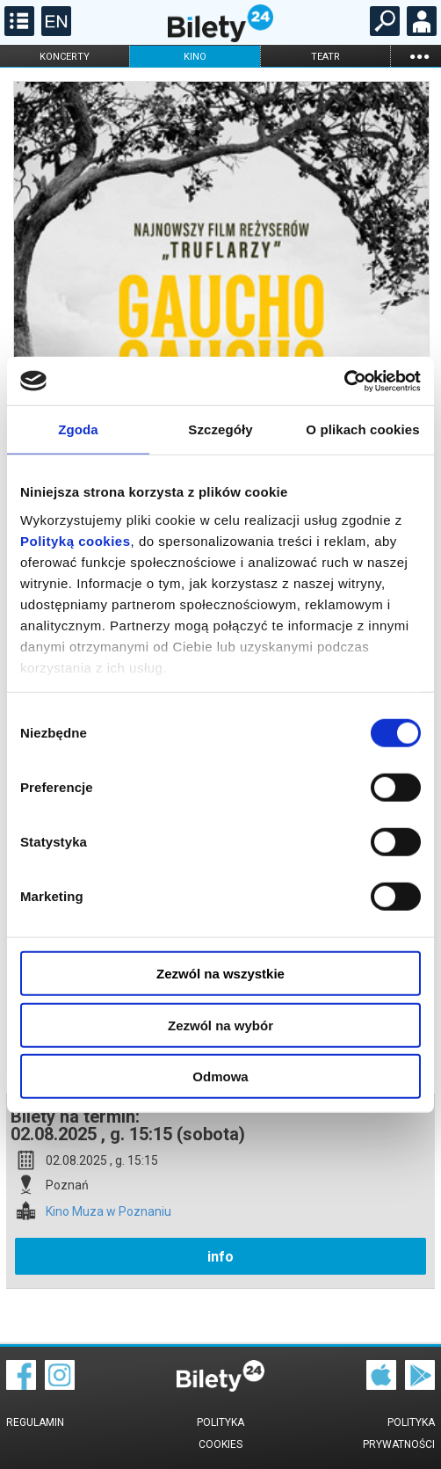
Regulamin (35, 1422)
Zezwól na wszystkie (220, 973)
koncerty (65, 56)
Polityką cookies (75, 540)
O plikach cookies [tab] (362, 429)
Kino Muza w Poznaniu (108, 1211)
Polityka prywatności (399, 1433)
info (220, 1256)
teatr (325, 56)
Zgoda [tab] (78, 429)
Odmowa (220, 1076)
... (419, 56)
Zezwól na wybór (220, 1024)
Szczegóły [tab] (220, 429)
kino (195, 56)
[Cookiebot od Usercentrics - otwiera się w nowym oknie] (344, 380)
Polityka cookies (220, 1433)
